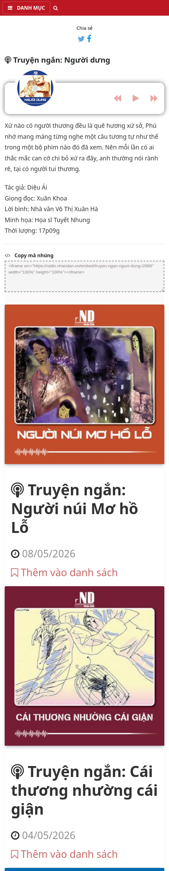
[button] (26, 8)
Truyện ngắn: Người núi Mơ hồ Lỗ (74, 508)
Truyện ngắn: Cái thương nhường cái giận (84, 790)
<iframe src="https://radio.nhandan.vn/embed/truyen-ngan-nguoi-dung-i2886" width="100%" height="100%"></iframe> (84, 276)
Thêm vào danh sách (64, 572)
